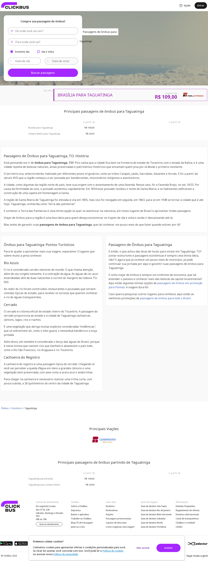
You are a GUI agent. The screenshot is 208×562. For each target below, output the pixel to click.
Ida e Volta (48, 51)
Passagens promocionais (118, 518)
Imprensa (76, 510)
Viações (110, 514)
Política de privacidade (65, 554)
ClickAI (179, 526)
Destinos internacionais (187, 514)
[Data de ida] (24, 61)
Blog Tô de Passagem (82, 522)
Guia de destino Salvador (153, 518)
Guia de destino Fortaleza (153, 526)
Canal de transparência (187, 518)
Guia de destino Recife (152, 522)
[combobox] (43, 31)
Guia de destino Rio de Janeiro (156, 510)
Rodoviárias (112, 510)
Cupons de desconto (116, 522)
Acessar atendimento (49, 524)
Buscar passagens (43, 73)
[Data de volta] (61, 61)
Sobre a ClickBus (79, 506)
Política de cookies (112, 550)
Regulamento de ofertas (188, 510)
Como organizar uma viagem (120, 526)
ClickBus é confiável (185, 522)
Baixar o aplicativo (80, 514)
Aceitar (168, 547)
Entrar (200, 5)
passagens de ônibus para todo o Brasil (165, 298)
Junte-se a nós (78, 526)
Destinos (110, 506)
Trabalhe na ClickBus (81, 518)
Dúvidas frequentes (185, 506)
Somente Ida (22, 51)
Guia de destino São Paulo (154, 506)
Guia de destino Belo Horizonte (156, 514)
